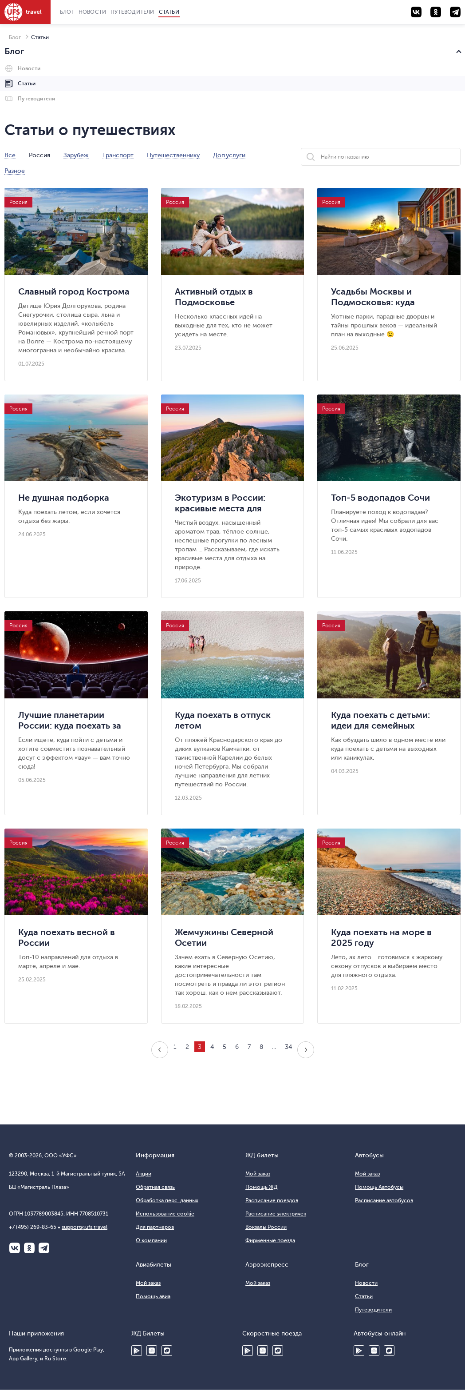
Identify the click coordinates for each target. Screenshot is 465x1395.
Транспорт (118, 155)
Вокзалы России (266, 1227)
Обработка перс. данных (167, 1200)
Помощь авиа (153, 1296)
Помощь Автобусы (379, 1187)
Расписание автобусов (384, 1200)
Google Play (136, 1350)
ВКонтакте (14, 1248)
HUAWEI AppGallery (151, 1350)
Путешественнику (173, 155)
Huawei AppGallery (262, 1350)
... (274, 1047)
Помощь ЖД (261, 1187)
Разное (14, 171)
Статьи (169, 12)
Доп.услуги (229, 155)
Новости (92, 12)
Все (10, 155)
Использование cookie (165, 1214)
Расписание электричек (275, 1214)
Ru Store (167, 1350)
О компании (151, 1240)
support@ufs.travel (84, 1227)
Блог (67, 12)
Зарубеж (76, 155)
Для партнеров (155, 1227)
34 (288, 1047)
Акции (143, 1174)
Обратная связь (155, 1187)
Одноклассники (29, 1248)
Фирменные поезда (270, 1240)
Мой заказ (257, 1174)
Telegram (44, 1248)
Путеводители (132, 12)
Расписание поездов (271, 1200)
